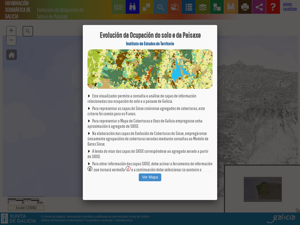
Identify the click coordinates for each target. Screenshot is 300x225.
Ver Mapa (150, 177)
